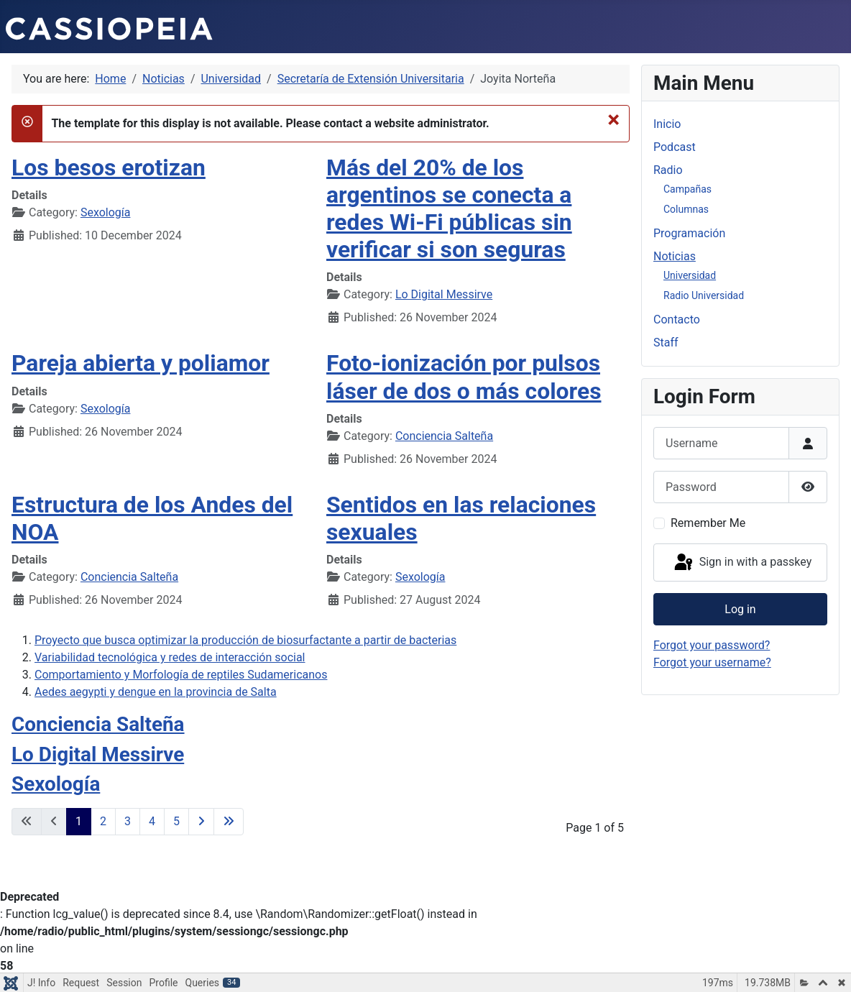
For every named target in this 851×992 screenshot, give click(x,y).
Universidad (689, 275)
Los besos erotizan (109, 167)
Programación (689, 233)
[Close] (613, 119)
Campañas (687, 189)
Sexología (105, 212)
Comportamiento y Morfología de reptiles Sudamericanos (180, 674)
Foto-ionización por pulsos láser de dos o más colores (463, 376)
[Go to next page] (201, 821)
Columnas (686, 209)
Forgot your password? (711, 645)
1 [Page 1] (78, 821)
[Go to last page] (228, 821)
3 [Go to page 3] (127, 821)
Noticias (674, 256)
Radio (668, 170)
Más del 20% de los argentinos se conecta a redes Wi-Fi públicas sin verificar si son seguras (449, 209)
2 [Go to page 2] (103, 821)
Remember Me (708, 523)
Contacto (676, 319)
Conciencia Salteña (444, 436)
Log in (739, 609)
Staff (665, 342)
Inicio (667, 124)
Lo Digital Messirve (443, 294)
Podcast (674, 147)
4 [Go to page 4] (152, 821)
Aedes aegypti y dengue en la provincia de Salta (155, 692)
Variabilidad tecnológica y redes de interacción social (169, 657)
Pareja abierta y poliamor (141, 363)
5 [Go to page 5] (176, 821)
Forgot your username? (712, 662)
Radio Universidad (703, 295)
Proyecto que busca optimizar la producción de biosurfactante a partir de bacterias (245, 640)
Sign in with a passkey (742, 563)
